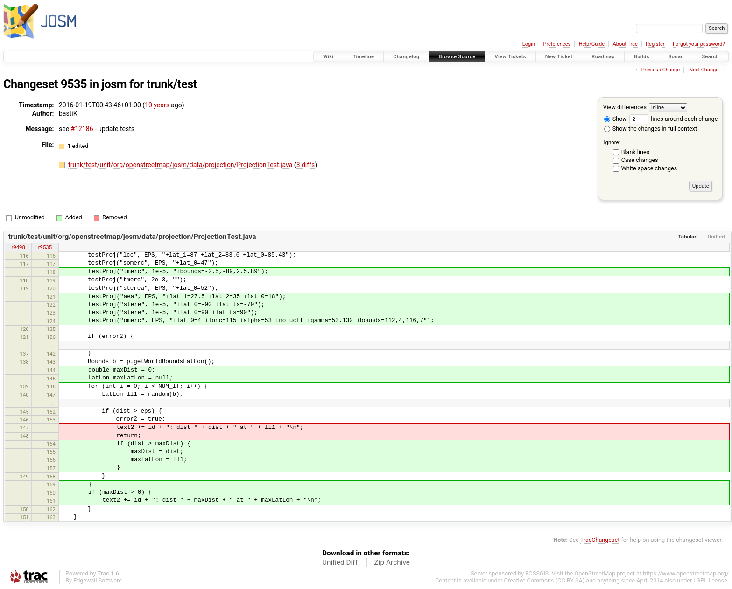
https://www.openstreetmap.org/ (686, 573)
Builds (641, 57)
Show (615, 118)
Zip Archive (392, 562)
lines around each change (673, 118)
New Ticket (559, 57)
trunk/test (172, 84)
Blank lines (635, 151)
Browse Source (457, 57)
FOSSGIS (537, 573)
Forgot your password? (699, 44)
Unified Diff (340, 562)
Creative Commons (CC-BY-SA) (544, 580)
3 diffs (305, 164)
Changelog (406, 57)
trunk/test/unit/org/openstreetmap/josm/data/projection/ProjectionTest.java (181, 164)
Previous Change (660, 70)
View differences (625, 107)
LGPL (700, 580)
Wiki (328, 57)
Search (710, 57)
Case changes (639, 159)
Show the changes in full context (650, 128)
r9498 (18, 247)
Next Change (703, 70)
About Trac (625, 44)
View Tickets (510, 57)
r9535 (45, 247)
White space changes (649, 168)
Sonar (676, 57)
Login (528, 44)
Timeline (363, 57)
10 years (157, 105)
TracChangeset (600, 539)
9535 (74, 84)
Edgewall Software (97, 580)
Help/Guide (592, 44)
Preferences (556, 44)
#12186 (82, 129)
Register (655, 44)
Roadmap (603, 57)
